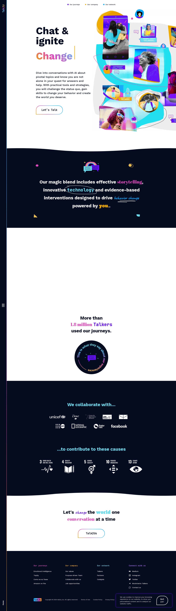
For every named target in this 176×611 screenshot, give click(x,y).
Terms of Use (85, 599)
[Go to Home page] (38, 599)
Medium (134, 571)
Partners (100, 575)
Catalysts (100, 579)
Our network (110, 4)
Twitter (133, 579)
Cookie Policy (97, 599)
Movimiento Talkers (138, 583)
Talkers (100, 571)
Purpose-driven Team (73, 575)
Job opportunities (72, 583)
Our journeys (75, 4)
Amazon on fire (40, 583)
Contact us (135, 587)
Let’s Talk (49, 110)
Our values (69, 571)
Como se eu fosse (41, 579)
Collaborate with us (73, 579)
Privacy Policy (109, 599)
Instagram (134, 575)
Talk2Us (91, 533)
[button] (3, 305)
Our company (92, 4)
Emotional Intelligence (42, 571)
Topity (36, 575)
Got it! (162, 600)
